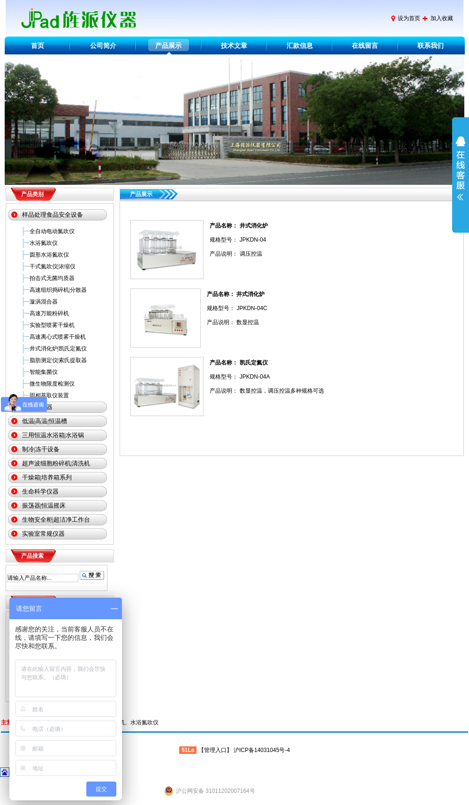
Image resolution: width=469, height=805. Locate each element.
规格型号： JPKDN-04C (237, 308)
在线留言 (365, 45)
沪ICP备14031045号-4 (262, 750)
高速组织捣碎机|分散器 (58, 290)
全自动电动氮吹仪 (52, 231)
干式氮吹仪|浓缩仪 (53, 266)
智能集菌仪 (44, 372)
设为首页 (409, 18)
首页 (37, 45)
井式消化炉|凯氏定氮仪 (58, 348)
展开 (460, 175)
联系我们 (430, 45)
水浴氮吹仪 (44, 243)
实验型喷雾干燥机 (52, 325)
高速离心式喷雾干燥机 (58, 337)
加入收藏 (442, 18)
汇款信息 (300, 45)
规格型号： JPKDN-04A (240, 376)
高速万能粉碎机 (49, 313)
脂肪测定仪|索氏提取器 (58, 360)
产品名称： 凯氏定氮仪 (238, 362)
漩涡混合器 (44, 301)
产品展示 (168, 45)
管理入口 (215, 750)
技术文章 (234, 45)
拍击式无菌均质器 (52, 278)
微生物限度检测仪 (52, 383)
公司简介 (103, 45)
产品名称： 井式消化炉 (238, 225)
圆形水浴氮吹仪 (49, 254)
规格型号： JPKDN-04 (238, 239)
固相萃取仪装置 (49, 395)
